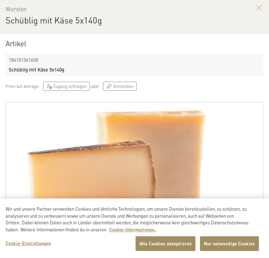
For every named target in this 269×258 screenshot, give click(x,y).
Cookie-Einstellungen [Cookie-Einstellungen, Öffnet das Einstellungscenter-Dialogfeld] (28, 246)
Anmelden (119, 86)
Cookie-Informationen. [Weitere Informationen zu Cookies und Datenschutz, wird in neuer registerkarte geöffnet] (132, 232)
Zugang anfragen (66, 86)
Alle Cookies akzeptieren (165, 247)
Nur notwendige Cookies (229, 247)
